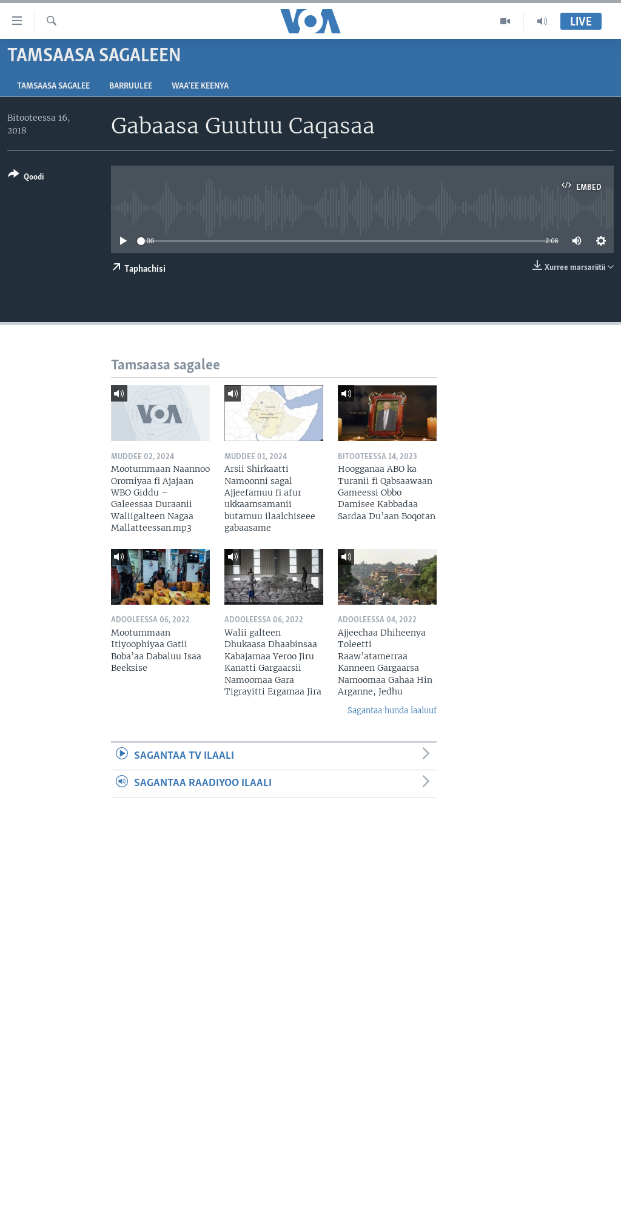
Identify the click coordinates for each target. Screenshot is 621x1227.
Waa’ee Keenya (200, 86)
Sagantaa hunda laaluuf (392, 710)
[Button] (26, 178)
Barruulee (130, 86)
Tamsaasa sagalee (53, 86)
